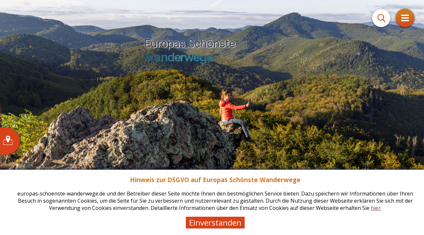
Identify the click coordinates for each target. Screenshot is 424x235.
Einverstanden (215, 222)
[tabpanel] (212, 117)
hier (376, 208)
